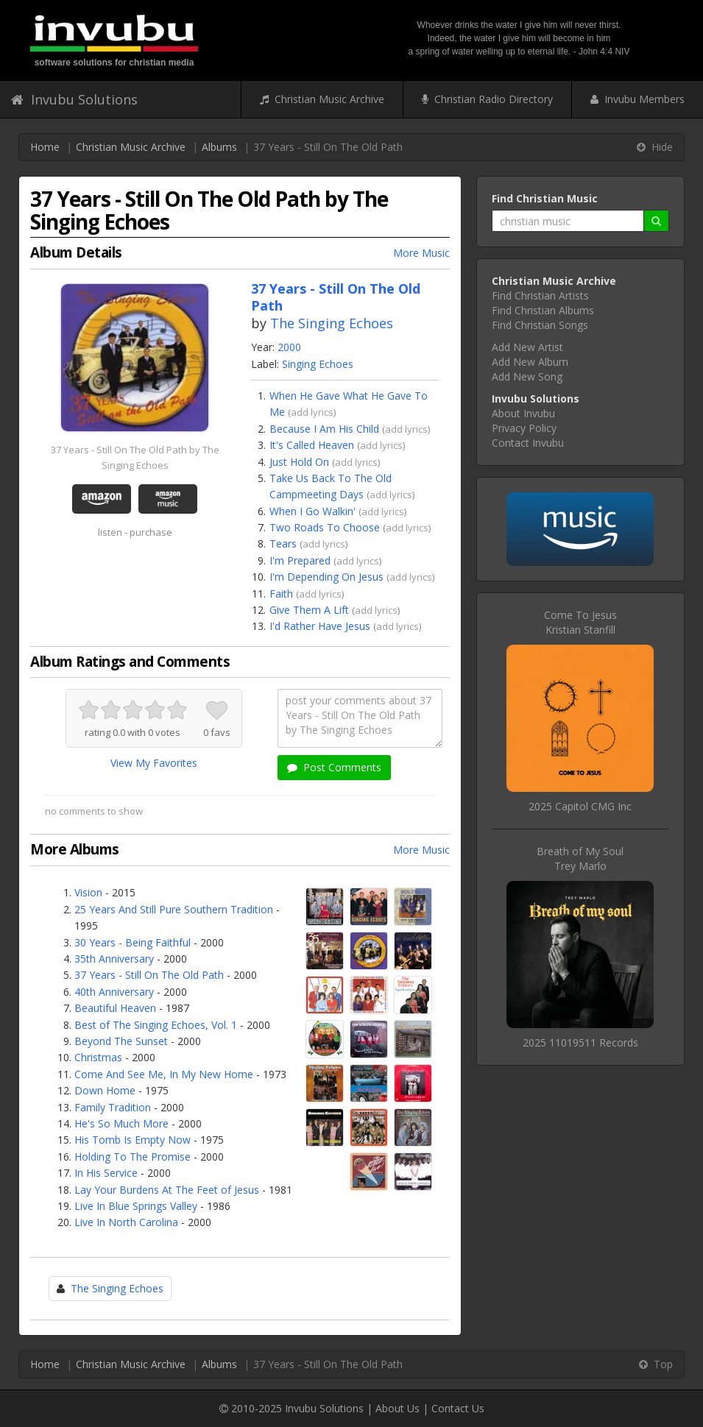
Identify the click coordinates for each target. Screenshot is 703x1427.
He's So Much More (121, 1123)
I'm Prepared (300, 560)
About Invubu (523, 413)
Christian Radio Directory (487, 99)
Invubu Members (637, 99)
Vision (88, 892)
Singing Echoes (317, 364)
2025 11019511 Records (580, 1042)
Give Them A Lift (309, 610)
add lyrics (312, 412)
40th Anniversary (114, 992)
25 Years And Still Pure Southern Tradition (173, 909)
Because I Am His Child (324, 429)
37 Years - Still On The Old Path (149, 975)
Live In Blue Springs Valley (135, 1206)
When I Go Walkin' (312, 511)
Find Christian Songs (540, 325)
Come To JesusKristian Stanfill (580, 622)
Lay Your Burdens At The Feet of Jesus (166, 1190)
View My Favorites (153, 763)
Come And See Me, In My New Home (163, 1074)
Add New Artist (527, 347)
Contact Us (457, 1408)
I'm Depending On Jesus (326, 577)
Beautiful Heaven (115, 1008)
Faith (281, 594)
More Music (421, 253)
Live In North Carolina (126, 1222)
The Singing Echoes (331, 323)
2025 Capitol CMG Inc (580, 806)
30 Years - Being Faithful (132, 942)
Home (45, 147)
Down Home (104, 1090)
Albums (219, 147)
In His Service (106, 1173)
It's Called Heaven (311, 445)
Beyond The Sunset (121, 1041)
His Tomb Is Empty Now (132, 1140)
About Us (397, 1408)
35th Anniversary (114, 959)
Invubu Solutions (74, 99)
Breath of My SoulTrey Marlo (580, 858)
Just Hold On (299, 462)
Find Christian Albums (543, 310)
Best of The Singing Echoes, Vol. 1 (155, 1025)
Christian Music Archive (322, 99)
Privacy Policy (524, 428)
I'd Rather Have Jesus (319, 626)
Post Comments (334, 767)
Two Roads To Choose (324, 527)
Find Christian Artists (540, 295)
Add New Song (527, 376)
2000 (289, 347)
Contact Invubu (528, 443)
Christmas (98, 1057)
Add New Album (530, 362)
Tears (283, 543)
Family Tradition (112, 1107)
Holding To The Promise (132, 1157)
